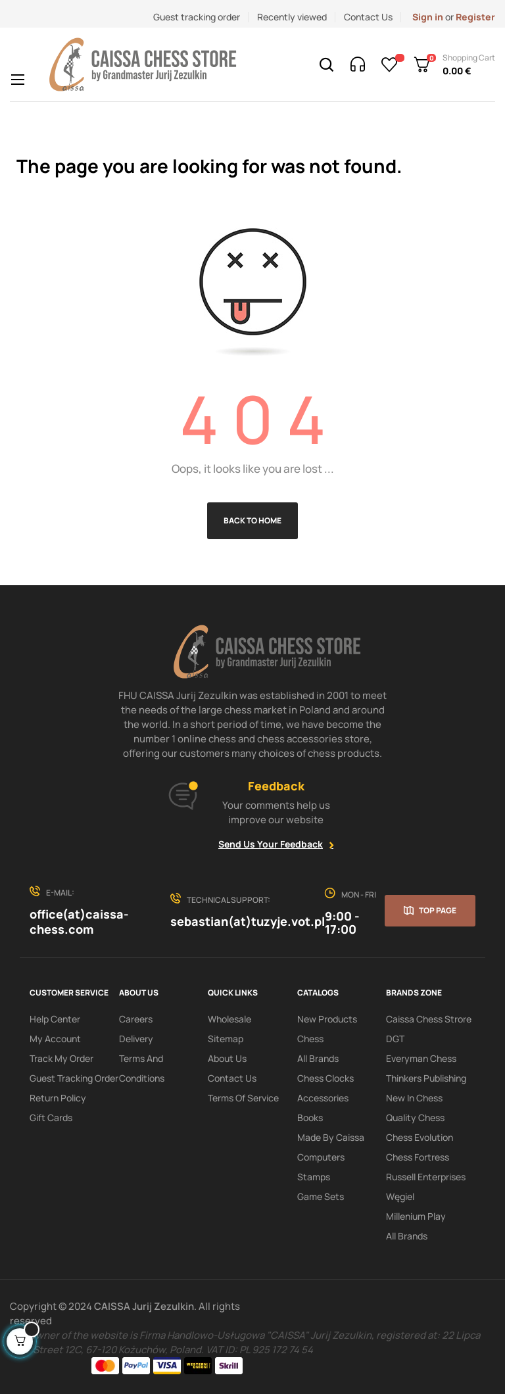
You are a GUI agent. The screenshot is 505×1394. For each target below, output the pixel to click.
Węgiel (400, 1196)
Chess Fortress (417, 1157)
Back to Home (252, 520)
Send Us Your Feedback (270, 844)
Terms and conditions (141, 1068)
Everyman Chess (421, 1058)
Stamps (313, 1176)
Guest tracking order (196, 17)
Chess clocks (325, 1078)
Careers (136, 1019)
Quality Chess (415, 1117)
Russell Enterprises (426, 1176)
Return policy (58, 1098)
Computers (321, 1157)
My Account (55, 1038)
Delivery (136, 1038)
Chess (310, 1038)
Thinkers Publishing (426, 1078)
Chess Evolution (419, 1137)
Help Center (55, 1019)
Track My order (61, 1058)
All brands (406, 1236)
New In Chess (414, 1098)
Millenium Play (416, 1216)
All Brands (318, 1058)
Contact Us (368, 17)
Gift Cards (51, 1117)
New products (327, 1019)
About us (227, 1058)
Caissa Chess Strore (428, 1019)
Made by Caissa (330, 1137)
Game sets (320, 1196)
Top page (437, 910)
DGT (395, 1038)
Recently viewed (292, 17)
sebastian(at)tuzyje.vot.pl (247, 921)
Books (310, 1117)
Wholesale (229, 1019)
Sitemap (225, 1038)
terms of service (243, 1098)
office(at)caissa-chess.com (79, 921)
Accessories (323, 1098)
